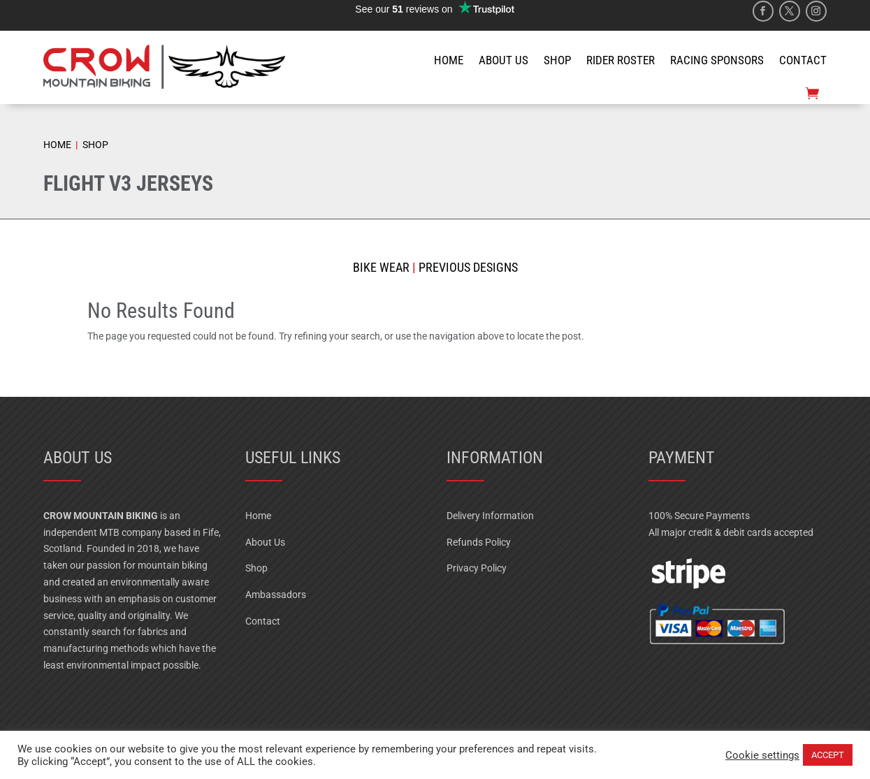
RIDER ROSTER (620, 60)
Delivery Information (490, 515)
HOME (448, 60)
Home (258, 515)
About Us (265, 542)
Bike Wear (381, 267)
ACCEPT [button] (827, 755)
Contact (262, 621)
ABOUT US (503, 60)
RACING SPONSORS (717, 60)
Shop (256, 568)
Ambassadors (275, 594)
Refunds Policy (479, 542)
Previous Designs (467, 267)
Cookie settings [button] (762, 755)
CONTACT (803, 60)
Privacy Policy (477, 568)
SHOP (557, 60)
